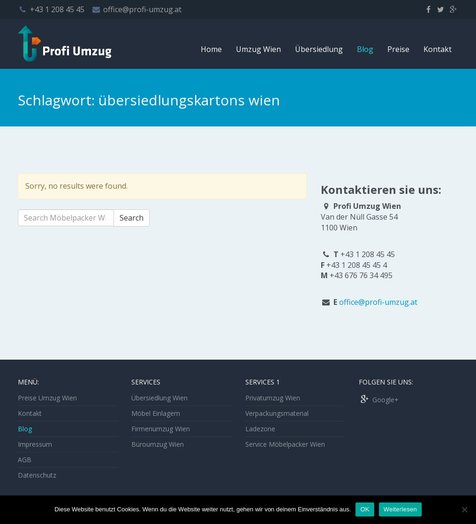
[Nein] (464, 509)
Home (211, 49)
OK (364, 509)
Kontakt (437, 49)
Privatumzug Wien (272, 397)
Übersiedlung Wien (159, 397)
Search (132, 218)
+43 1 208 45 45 (57, 9)
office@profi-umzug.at (142, 9)
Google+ (379, 399)
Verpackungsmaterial (277, 413)
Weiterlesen (400, 509)
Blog (365, 49)
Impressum (35, 444)
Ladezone (260, 428)
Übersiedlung (319, 49)
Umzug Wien (258, 49)
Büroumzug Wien (157, 444)
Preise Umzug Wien (47, 397)
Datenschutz (37, 475)
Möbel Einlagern (155, 413)
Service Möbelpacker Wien (285, 444)
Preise (398, 49)
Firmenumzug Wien (160, 428)
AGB (24, 459)
